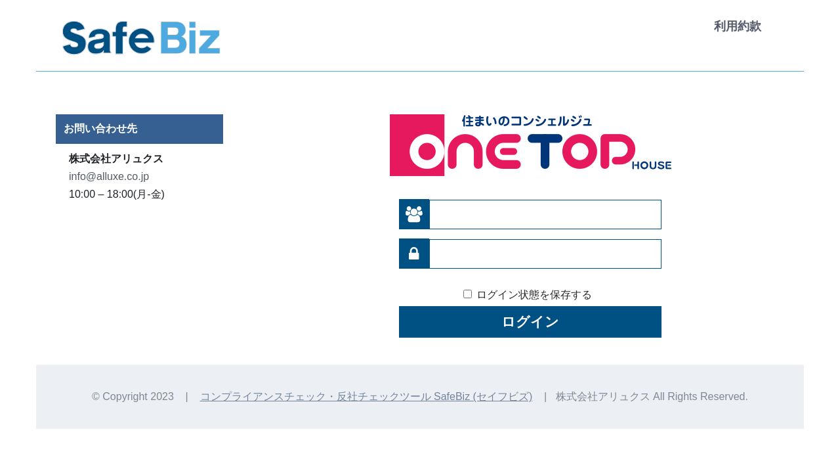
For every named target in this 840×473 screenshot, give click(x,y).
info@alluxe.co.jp (109, 176)
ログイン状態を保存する (534, 294)
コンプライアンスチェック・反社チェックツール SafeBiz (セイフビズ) (366, 396)
